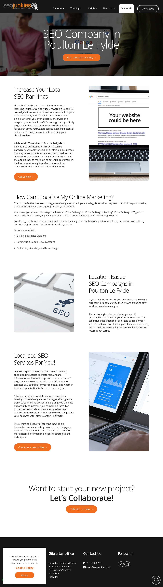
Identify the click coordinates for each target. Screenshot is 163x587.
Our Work (126, 8)
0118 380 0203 (92, 563)
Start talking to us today (80, 57)
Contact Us (148, 8)
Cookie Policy (24, 568)
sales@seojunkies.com (96, 567)
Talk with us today (80, 509)
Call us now (24, 176)
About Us (108, 8)
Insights (92, 8)
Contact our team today (31, 447)
